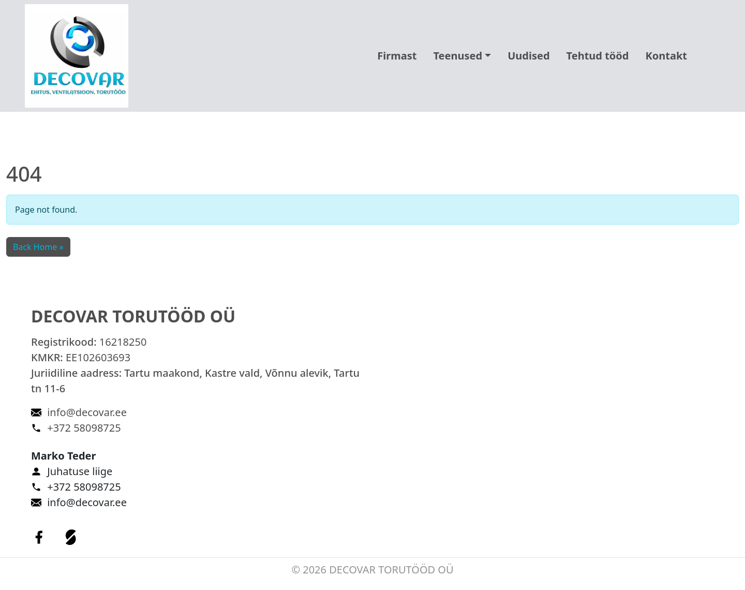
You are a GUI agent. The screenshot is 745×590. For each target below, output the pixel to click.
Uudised (528, 56)
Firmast (396, 56)
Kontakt (666, 56)
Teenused (457, 56)
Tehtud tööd (598, 56)
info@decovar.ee (87, 412)
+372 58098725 (84, 428)
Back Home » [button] (38, 247)
